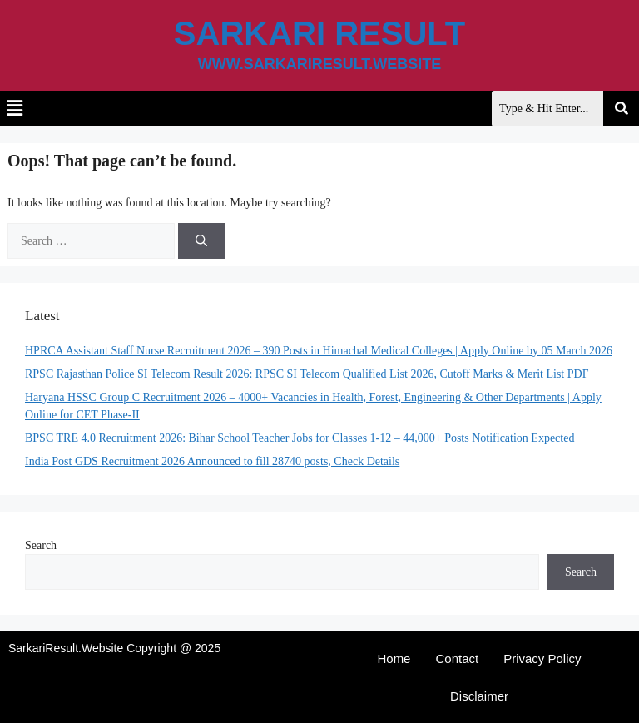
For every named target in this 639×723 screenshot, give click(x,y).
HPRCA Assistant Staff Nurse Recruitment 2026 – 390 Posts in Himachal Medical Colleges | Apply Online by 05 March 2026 (318, 350)
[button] (14, 109)
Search (41, 545)
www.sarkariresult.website (320, 64)
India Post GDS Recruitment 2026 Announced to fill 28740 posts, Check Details (212, 461)
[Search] (201, 241)
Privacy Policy (542, 658)
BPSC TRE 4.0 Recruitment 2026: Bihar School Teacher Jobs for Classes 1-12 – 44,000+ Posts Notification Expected (299, 438)
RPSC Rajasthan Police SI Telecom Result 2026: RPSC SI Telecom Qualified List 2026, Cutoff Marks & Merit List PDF (306, 374)
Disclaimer (479, 696)
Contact (456, 658)
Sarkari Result (319, 33)
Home (393, 658)
